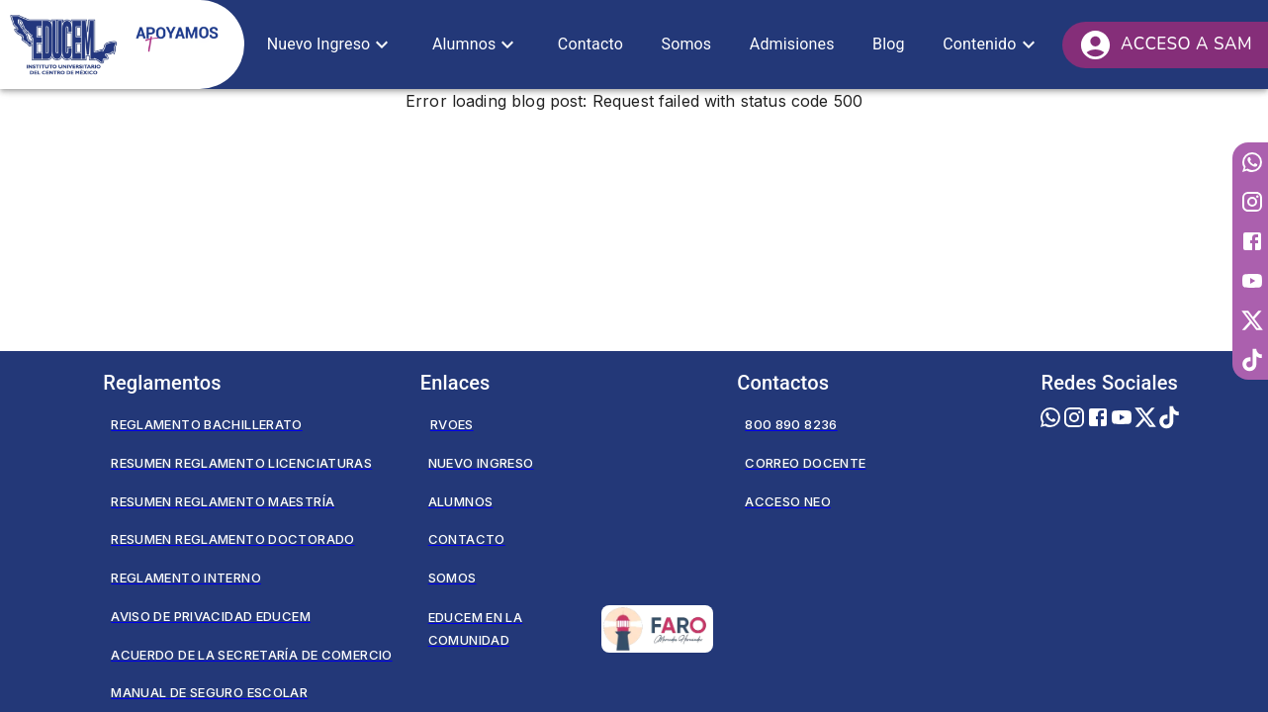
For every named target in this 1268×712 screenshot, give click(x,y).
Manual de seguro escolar (209, 692)
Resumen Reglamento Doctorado (232, 539)
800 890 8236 (791, 424)
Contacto (466, 539)
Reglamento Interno (186, 577)
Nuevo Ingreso (481, 463)
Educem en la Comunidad (571, 629)
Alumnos (461, 501)
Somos (452, 577)
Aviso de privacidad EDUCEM (211, 616)
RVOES (452, 424)
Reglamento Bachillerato (207, 424)
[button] (330, 44)
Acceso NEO (788, 501)
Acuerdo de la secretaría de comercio (251, 655)
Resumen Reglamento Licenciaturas (241, 463)
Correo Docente (805, 463)
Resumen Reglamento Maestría (222, 501)
